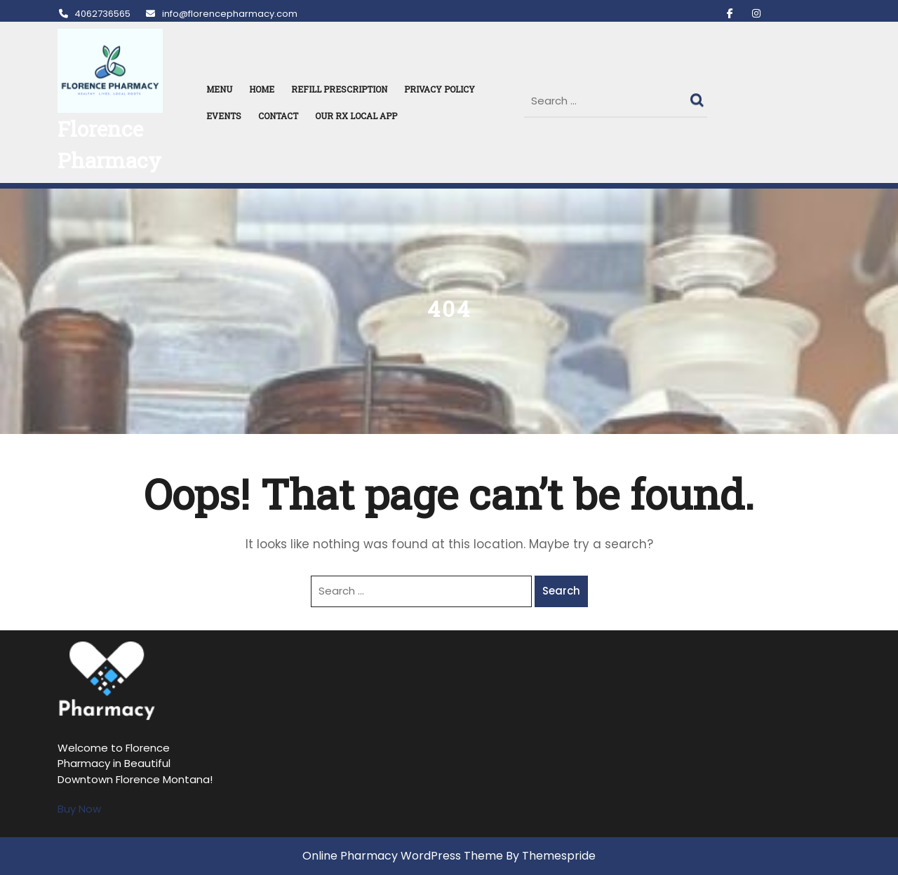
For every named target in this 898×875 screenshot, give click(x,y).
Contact (278, 115)
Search (698, 96)
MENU (219, 89)
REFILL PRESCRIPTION (339, 89)
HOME (261, 89)
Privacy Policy (439, 89)
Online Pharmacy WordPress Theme (402, 856)
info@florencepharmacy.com (221, 13)
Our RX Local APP (356, 115)
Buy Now (79, 808)
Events (223, 115)
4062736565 (94, 13)
